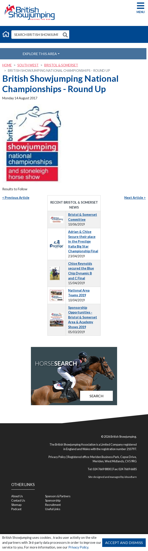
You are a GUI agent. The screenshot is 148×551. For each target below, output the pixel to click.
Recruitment (53, 505)
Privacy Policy (78, 547)
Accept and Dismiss (124, 542)
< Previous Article (15, 198)
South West (28, 65)
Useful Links (52, 509)
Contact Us (18, 500)
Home (7, 65)
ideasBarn (130, 476)
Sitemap (16, 505)
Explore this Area (40, 53)
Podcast (16, 509)
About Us (17, 496)
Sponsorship (52, 500)
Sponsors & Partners (57, 496)
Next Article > (135, 198)
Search (97, 396)
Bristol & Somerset (61, 65)
